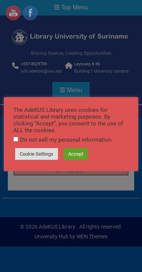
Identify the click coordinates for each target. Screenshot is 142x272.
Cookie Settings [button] (36, 154)
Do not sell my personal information (65, 139)
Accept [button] (75, 154)
